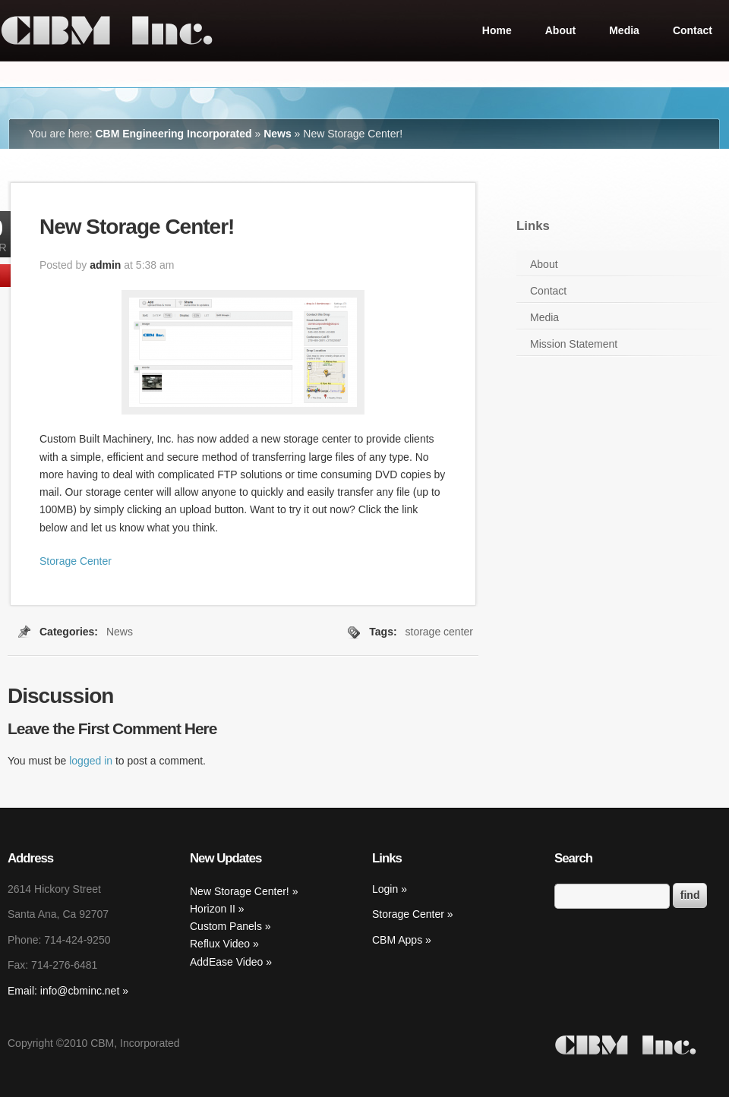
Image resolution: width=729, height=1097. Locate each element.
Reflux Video (221, 944)
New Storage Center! (241, 891)
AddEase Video (228, 962)
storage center (440, 632)
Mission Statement (573, 344)
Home (497, 30)
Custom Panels (227, 926)
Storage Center (75, 561)
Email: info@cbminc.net (63, 991)
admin (105, 265)
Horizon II (214, 909)
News (278, 134)
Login (385, 889)
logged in (90, 761)
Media (624, 30)
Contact (692, 30)
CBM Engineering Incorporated (173, 134)
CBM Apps (397, 940)
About (560, 30)
